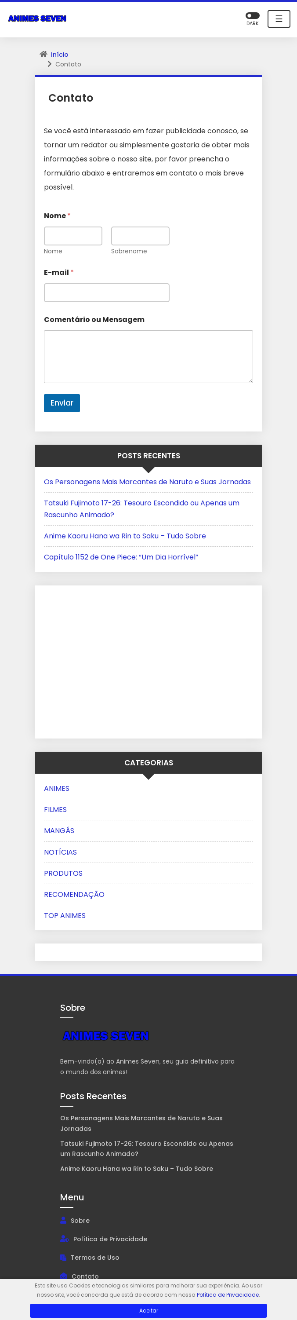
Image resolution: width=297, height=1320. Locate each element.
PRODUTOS (63, 873)
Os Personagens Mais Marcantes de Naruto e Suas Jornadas (147, 482)
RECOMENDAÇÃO (74, 894)
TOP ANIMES (65, 915)
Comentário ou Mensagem (94, 319)
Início (60, 54)
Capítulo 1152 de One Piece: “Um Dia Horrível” (121, 557)
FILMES (55, 809)
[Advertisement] (99, 660)
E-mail (59, 272)
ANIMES (56, 788)
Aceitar (148, 1310)
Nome (53, 251)
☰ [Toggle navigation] (279, 19)
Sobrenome (129, 251)
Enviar (62, 403)
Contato (85, 1276)
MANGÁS (59, 831)
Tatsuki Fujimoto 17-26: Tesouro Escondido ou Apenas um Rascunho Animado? (146, 1149)
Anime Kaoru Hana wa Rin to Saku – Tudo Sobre (125, 536)
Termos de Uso (95, 1257)
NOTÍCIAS (60, 852)
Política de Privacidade (110, 1239)
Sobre (80, 1220)
